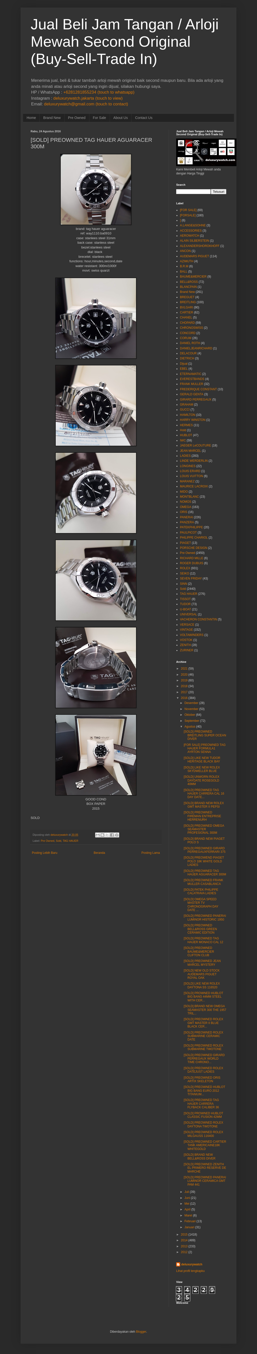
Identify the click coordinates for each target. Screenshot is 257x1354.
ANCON (185, 251)
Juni (187, 1198)
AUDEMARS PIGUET (194, 256)
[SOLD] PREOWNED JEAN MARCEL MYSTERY (202, 962)
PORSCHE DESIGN (193, 548)
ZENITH (185, 645)
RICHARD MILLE (191, 558)
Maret (188, 1215)
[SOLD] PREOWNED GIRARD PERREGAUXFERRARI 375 (204, 850)
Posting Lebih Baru (44, 853)
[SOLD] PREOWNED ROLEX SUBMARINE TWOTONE (203, 1047)
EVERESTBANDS (192, 379)
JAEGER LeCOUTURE (195, 445)
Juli (186, 1192)
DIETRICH (187, 358)
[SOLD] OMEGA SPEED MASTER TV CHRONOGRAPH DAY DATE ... (201, 904)
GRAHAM (186, 404)
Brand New (51, 118)
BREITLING (188, 302)
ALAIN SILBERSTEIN (194, 240)
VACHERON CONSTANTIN (198, 619)
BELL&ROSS (189, 282)
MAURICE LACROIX (194, 486)
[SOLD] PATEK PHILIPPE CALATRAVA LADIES (201, 891)
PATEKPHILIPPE (191, 527)
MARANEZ (187, 481)
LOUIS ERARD (190, 471)
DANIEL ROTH (190, 343)
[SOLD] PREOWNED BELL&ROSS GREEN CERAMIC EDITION (200, 929)
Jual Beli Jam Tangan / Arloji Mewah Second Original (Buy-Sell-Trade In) (125, 41)
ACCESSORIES (191, 230)
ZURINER (186, 650)
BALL (183, 271)
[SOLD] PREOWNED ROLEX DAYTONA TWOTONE (203, 1124)
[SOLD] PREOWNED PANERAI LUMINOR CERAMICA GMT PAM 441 (205, 1181)
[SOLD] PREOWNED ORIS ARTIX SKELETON (202, 1079)
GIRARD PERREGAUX (195, 399)
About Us (120, 118)
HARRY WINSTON (192, 420)
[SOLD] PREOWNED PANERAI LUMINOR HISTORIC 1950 (205, 917)
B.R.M (184, 266)
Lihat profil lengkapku (190, 1271)
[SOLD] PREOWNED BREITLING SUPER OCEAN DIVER (205, 735)
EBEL (184, 368)
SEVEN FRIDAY (191, 578)
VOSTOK (186, 640)
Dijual (183, 363)
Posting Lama (151, 853)
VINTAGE (186, 629)
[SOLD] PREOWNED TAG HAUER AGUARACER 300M (205, 872)
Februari (190, 1221)
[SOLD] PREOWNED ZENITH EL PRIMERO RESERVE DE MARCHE (205, 1168)
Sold (58, 840)
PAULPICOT (188, 532)
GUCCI (185, 409)
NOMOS (185, 501)
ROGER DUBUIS (191, 563)
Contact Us (143, 118)
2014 (184, 1240)
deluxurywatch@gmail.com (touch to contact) (86, 104)
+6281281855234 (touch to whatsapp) (98, 92)
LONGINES (188, 466)
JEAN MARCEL (190, 451)
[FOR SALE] (188, 210)
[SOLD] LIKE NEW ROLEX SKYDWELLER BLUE (202, 769)
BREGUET (187, 297)
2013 (184, 1246)
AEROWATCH (189, 235)
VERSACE (187, 624)
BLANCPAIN (188, 287)
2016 (184, 698)
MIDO (184, 491)
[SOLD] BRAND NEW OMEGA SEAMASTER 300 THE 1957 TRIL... (205, 1009)
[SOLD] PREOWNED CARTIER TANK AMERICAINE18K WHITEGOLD (205, 1145)
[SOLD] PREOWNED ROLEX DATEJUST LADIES (203, 1069)
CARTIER (186, 312)
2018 (184, 686)
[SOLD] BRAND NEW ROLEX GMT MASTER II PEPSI (204, 804)
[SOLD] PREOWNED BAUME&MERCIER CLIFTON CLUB (199, 951)
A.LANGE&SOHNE (193, 225)
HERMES (186, 425)
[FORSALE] (188, 215)
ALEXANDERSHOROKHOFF (199, 246)
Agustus (189, 726)
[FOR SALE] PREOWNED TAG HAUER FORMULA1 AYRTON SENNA (205, 748)
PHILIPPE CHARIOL (194, 537)
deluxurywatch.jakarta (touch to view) (88, 98)
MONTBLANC (189, 496)
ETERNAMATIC (190, 374)
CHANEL (186, 317)
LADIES (185, 456)
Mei (186, 1203)
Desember (191, 703)
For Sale (99, 118)
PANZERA (187, 522)
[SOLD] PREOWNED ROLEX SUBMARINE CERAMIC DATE (203, 1036)
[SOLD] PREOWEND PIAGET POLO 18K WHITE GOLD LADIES (204, 861)
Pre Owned (77, 118)
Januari (189, 1227)
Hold (183, 430)
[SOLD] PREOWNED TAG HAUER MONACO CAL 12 (203, 940)
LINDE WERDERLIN (194, 461)
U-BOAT (185, 609)
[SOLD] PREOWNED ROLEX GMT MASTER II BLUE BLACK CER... (203, 1022)
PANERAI (186, 517)
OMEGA (185, 507)
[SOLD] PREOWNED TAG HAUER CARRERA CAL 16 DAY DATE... (204, 793)
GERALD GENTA (191, 394)
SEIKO (184, 573)
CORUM (185, 338)
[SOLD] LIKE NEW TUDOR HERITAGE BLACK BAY (202, 759)
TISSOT (185, 599)
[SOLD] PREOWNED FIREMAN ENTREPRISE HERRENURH (202, 816)
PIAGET (185, 543)
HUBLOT (186, 435)
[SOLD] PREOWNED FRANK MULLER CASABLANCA (203, 881)
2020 (184, 674)
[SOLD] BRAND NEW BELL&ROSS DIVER (199, 1156)
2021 (184, 668)
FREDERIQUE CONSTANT (198, 389)
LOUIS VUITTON (191, 476)
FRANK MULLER (191, 384)
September (191, 721)
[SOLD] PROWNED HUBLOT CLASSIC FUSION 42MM (203, 1115)
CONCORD (188, 333)
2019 (184, 680)
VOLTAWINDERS (192, 635)
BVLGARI (186, 307)
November (191, 709)
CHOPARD (187, 323)
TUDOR (185, 604)
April (187, 1209)
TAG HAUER (70, 840)
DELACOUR (188, 353)
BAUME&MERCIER (193, 276)
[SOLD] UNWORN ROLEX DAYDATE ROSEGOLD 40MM (201, 780)
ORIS (183, 512)
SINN (183, 584)
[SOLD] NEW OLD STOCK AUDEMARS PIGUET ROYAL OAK (202, 974)
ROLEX (185, 568)
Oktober (189, 715)
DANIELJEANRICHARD (196, 348)
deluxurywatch (191, 1264)
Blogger (141, 1331)
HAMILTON (187, 415)
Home (31, 118)
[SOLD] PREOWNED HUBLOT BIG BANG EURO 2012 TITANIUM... (204, 1090)
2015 (184, 1234)
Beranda (99, 853)
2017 (184, 692)
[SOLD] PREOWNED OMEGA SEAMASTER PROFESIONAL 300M (204, 829)
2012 (184, 1252)
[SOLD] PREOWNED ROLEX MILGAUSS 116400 (203, 1133)
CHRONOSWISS (191, 328)
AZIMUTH (186, 261)
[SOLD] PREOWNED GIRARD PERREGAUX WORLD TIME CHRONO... (204, 1058)
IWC (183, 440)
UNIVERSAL (188, 614)
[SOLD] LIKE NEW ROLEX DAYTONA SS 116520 (202, 985)
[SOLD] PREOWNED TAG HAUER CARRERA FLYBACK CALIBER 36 (201, 1103)
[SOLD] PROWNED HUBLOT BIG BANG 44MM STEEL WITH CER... (203, 996)
